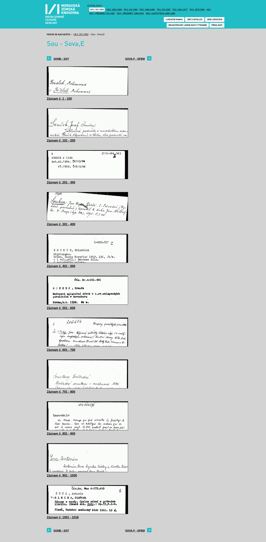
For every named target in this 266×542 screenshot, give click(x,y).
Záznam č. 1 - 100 (59, 98)
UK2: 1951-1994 (114, 9)
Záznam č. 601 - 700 (61, 350)
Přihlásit (216, 25)
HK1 (209, 9)
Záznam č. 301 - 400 (61, 224)
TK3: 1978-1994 (197, 9)
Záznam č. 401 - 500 (61, 266)
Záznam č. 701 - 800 (61, 391)
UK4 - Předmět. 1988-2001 (130, 13)
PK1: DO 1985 (131, 9)
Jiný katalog (194, 19)
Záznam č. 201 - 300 (61, 182)
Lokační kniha (174, 19)
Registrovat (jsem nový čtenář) (188, 25)
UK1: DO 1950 (97, 9)
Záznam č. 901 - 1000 (62, 475)
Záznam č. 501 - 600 (61, 308)
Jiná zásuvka (214, 19)
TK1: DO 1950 (163, 9)
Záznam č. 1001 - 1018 (63, 517)
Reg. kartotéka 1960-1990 (160, 13)
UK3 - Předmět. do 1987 (102, 13)
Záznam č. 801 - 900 (61, 433)
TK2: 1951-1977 (180, 9)
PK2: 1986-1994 (147, 9)
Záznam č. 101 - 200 (61, 140)
